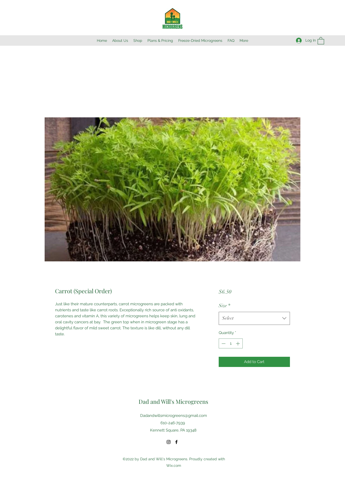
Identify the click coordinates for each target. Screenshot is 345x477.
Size (224, 305)
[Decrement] (223, 343)
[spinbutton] (230, 343)
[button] (321, 40)
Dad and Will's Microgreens (173, 401)
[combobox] (254, 318)
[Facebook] (176, 442)
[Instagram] (168, 442)
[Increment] (238, 343)
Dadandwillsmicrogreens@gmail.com (173, 415)
